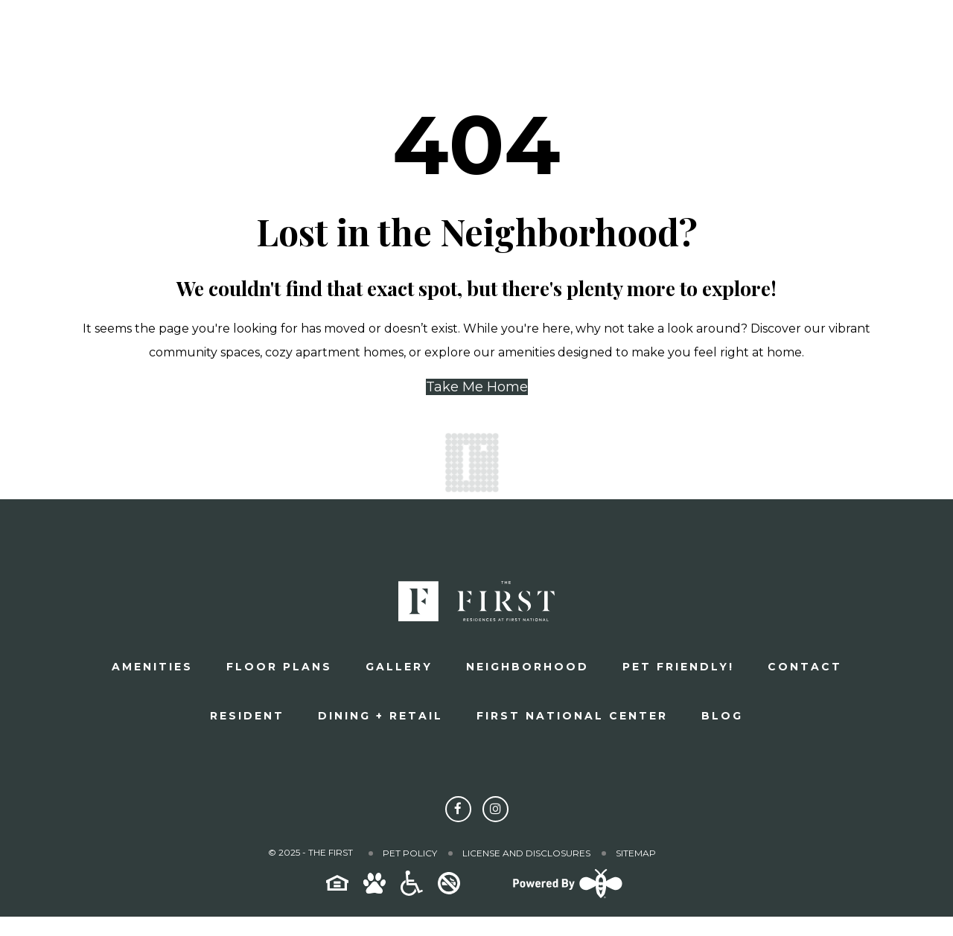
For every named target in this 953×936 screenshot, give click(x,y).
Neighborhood (527, 666)
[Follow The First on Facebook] (458, 809)
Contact (805, 666)
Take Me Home (477, 387)
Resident (247, 715)
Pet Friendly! (678, 666)
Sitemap (636, 853)
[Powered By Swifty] (566, 897)
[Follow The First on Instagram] (495, 809)
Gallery (399, 666)
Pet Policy (410, 853)
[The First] (138, 41)
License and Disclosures (526, 853)
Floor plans (279, 666)
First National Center (572, 715)
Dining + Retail (380, 715)
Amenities (152, 666)
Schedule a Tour (662, 41)
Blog (722, 715)
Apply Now (838, 41)
